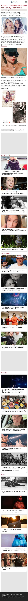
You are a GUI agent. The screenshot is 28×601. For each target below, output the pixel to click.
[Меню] (26, 2)
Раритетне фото (22, 125)
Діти (3, 125)
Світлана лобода (13, 125)
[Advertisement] (14, 142)
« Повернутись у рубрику (8, 130)
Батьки (7, 125)
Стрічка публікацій (19, 130)
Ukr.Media (4, 45)
